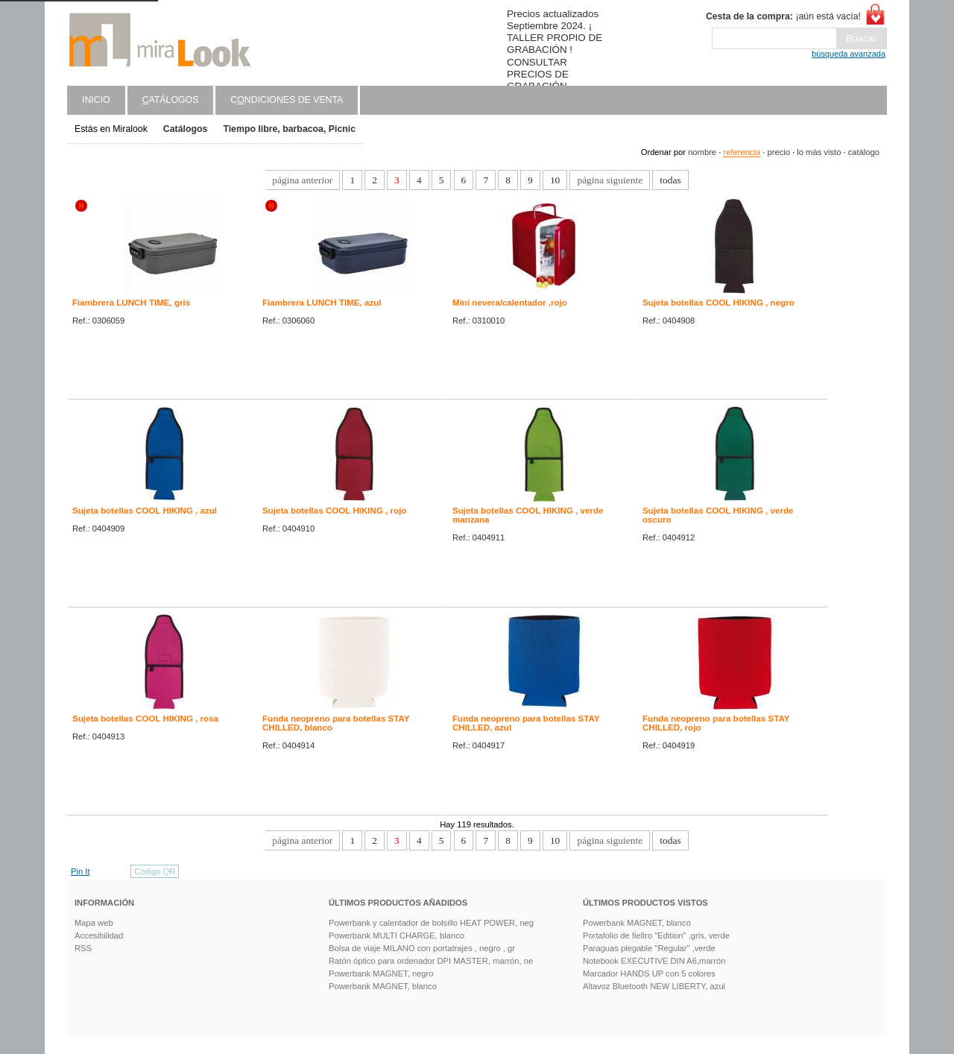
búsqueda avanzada (848, 53)
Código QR (154, 871)
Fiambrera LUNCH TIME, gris (131, 302)
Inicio (96, 100)
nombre (702, 152)
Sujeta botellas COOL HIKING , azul (144, 510)
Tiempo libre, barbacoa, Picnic (289, 129)
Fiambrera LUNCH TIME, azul (322, 302)
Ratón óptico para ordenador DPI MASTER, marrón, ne (431, 960)
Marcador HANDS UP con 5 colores (649, 973)
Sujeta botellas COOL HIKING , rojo (334, 510)
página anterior (302, 180)
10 (555, 180)
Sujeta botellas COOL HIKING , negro (718, 302)
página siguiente (609, 180)
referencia (741, 152)
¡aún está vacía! (783, 16)
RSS (83, 948)
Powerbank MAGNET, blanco (383, 986)
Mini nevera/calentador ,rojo (509, 302)
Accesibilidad (99, 935)
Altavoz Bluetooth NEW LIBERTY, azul (654, 986)
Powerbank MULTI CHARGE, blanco (396, 935)
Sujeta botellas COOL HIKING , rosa (145, 718)
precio (778, 152)
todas (670, 180)
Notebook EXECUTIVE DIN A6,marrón (654, 960)
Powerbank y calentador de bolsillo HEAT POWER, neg (431, 922)
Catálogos (185, 129)
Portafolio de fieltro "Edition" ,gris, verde (656, 935)
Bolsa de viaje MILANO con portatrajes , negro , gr (422, 948)
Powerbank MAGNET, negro (381, 973)
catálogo (863, 152)
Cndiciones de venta (286, 100)
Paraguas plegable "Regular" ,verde (649, 948)
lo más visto (819, 152)
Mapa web (94, 922)
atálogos (170, 100)
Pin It (80, 871)
